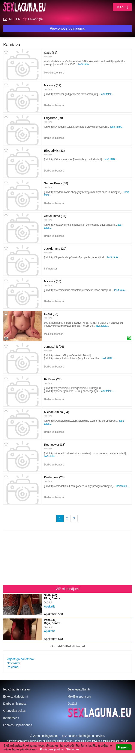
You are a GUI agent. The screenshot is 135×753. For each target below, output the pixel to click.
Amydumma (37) (55, 217)
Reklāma (12, 667)
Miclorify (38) (52, 283)
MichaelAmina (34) (56, 413)
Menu (122, 7)
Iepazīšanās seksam (17, 689)
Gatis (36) (50, 54)
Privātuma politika (52, 749)
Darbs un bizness (14, 703)
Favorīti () (35, 19)
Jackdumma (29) (55, 250)
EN (18, 19)
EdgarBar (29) (53, 119)
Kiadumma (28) (54, 479)
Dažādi (72, 703)
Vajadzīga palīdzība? (20, 659)
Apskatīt (49, 606)
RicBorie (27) (53, 381)
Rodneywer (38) (54, 446)
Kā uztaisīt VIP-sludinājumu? (67, 646)
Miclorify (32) (52, 87)
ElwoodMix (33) (54, 152)
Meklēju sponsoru (79, 696)
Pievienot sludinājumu (67, 28)
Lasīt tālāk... (84, 64)
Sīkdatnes (73, 749)
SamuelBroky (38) (56, 185)
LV (5, 19)
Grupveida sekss (14, 710)
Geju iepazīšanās (79, 689)
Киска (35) (51, 315)
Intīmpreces (11, 718)
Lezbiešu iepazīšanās (17, 725)
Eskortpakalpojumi (15, 696)
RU (11, 19)
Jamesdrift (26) (54, 348)
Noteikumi (13, 663)
